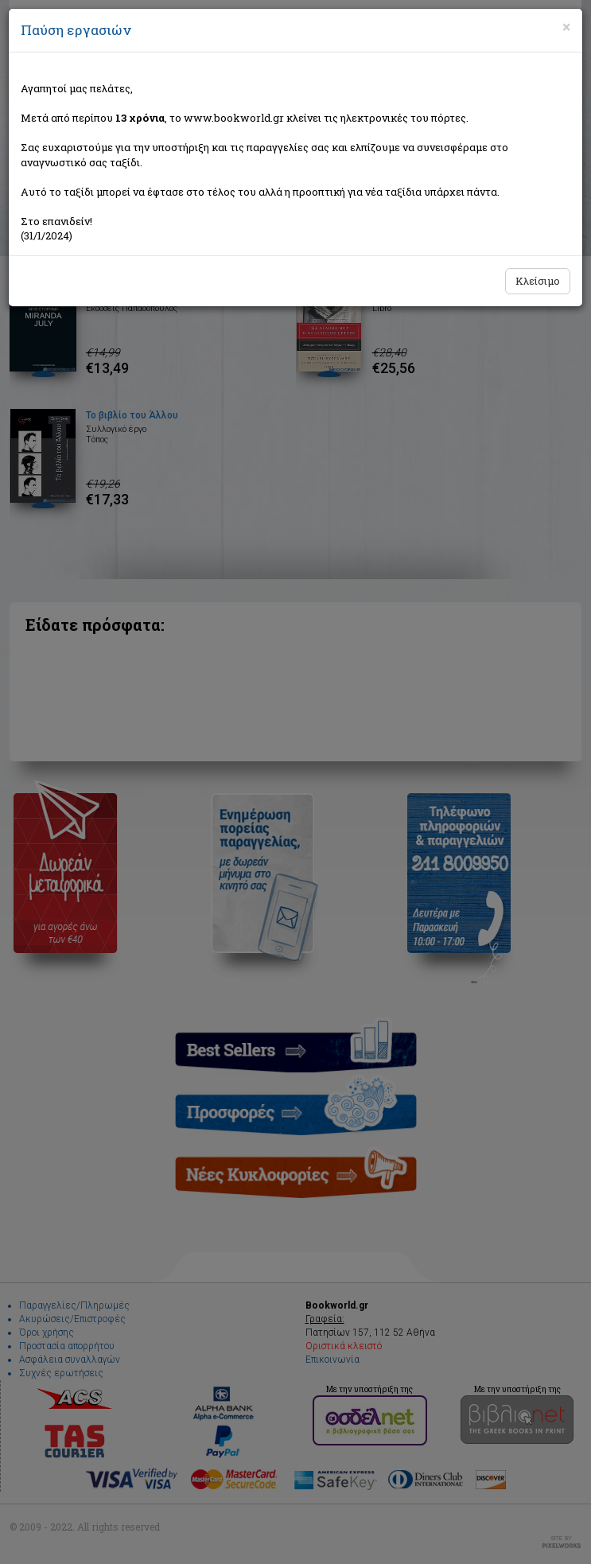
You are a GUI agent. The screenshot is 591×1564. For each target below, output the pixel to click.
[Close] (566, 27)
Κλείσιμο (537, 281)
